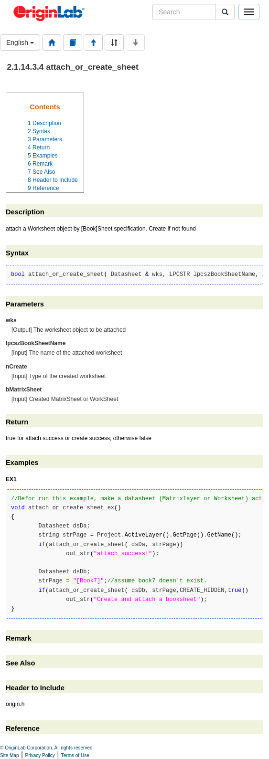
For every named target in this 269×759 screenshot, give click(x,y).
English (20, 42)
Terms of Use (75, 755)
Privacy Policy (40, 755)
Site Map (9, 755)
